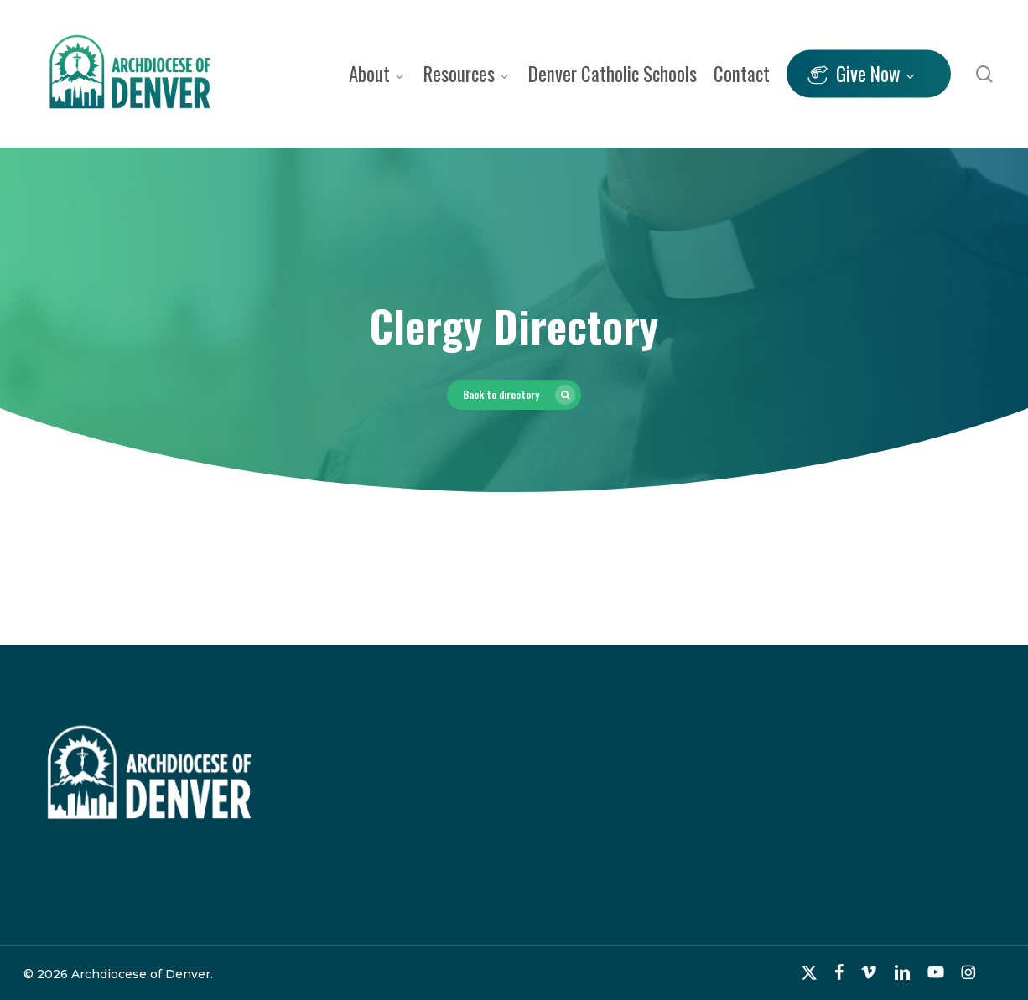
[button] (514, 395)
